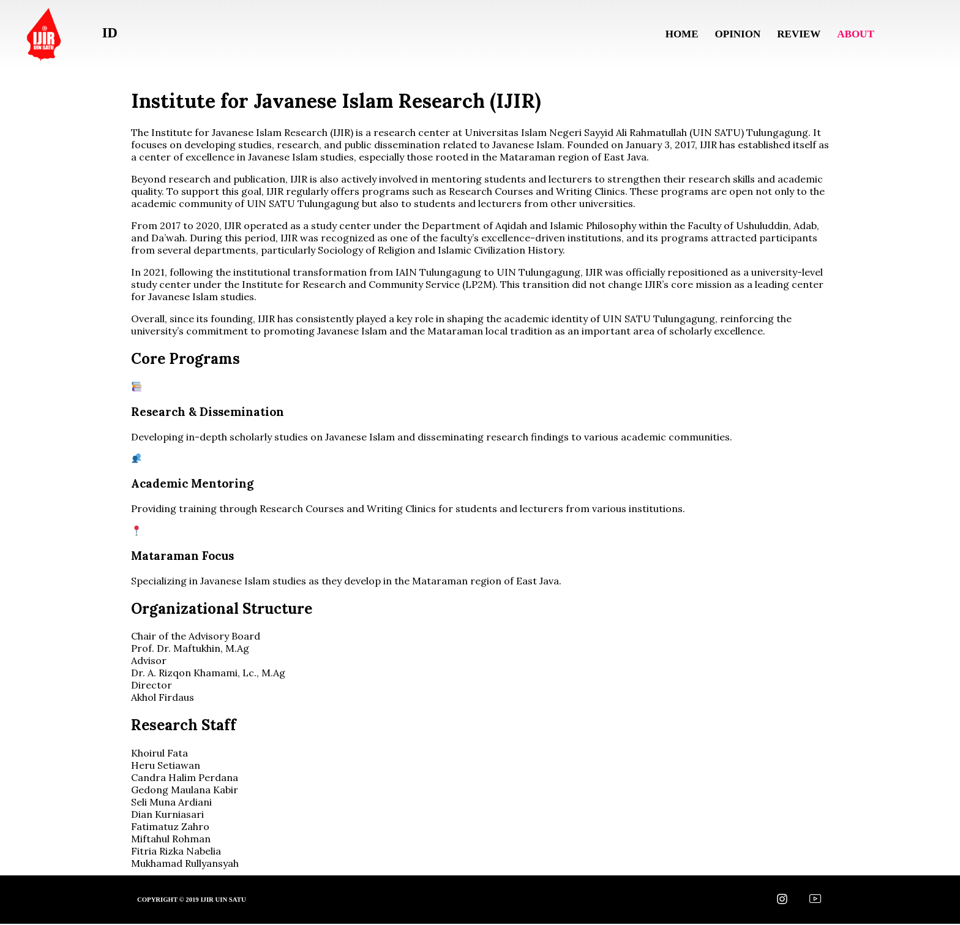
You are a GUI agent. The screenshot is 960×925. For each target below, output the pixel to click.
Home (674, 34)
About (852, 34)
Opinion (731, 34)
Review (794, 34)
